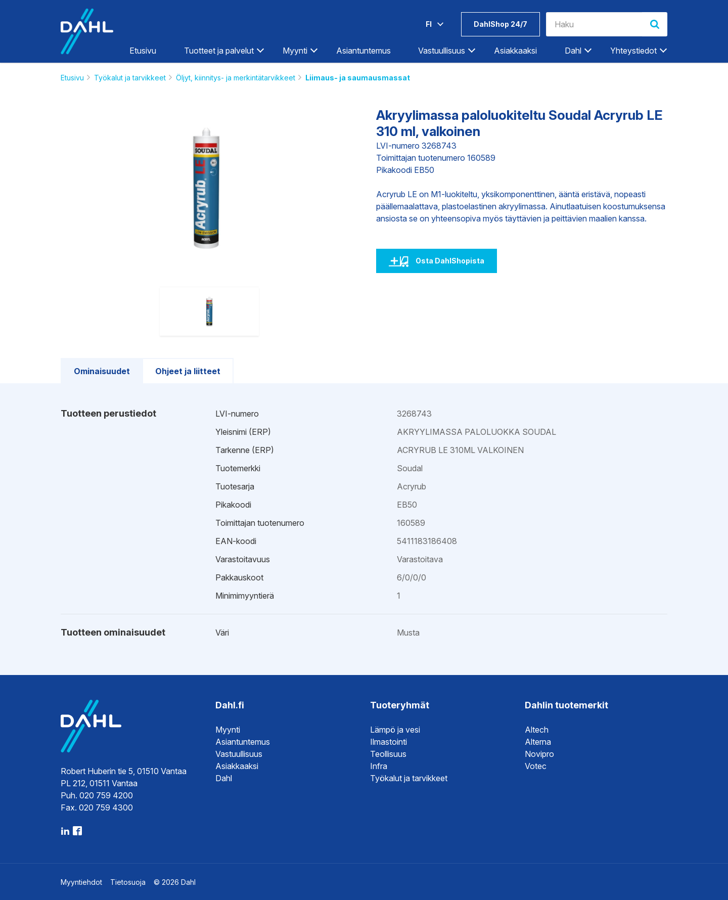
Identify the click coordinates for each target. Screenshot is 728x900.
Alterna (538, 742)
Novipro (539, 754)
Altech (537, 730)
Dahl (573, 51)
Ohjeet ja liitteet (187, 371)
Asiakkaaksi (515, 51)
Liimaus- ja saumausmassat (357, 77)
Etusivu (142, 51)
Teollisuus (388, 754)
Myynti (295, 51)
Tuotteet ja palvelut (219, 51)
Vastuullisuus (441, 51)
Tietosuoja (128, 882)
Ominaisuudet (102, 371)
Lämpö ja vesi (395, 730)
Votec (536, 766)
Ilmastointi (388, 742)
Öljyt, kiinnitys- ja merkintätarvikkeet (235, 77)
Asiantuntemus (363, 51)
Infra (378, 766)
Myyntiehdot (81, 882)
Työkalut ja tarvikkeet (130, 77)
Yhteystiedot (633, 51)
